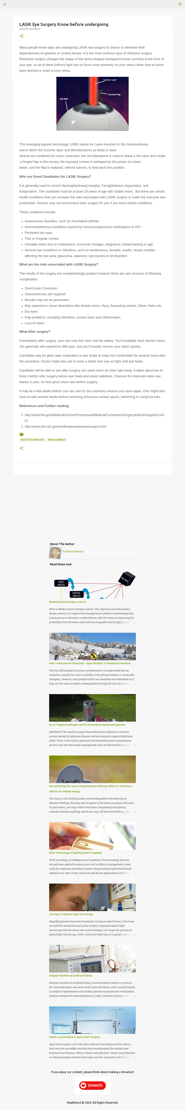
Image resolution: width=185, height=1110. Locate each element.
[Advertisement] (92, 505)
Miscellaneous (56, 440)
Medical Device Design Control (67, 601)
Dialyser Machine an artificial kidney (70, 975)
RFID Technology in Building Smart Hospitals (75, 852)
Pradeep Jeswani (72, 551)
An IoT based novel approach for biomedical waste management (87, 724)
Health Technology (32, 440)
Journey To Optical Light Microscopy (71, 914)
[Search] (180, 4)
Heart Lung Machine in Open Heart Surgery (74, 1037)
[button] (21, 36)
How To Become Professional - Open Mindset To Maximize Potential (89, 663)
